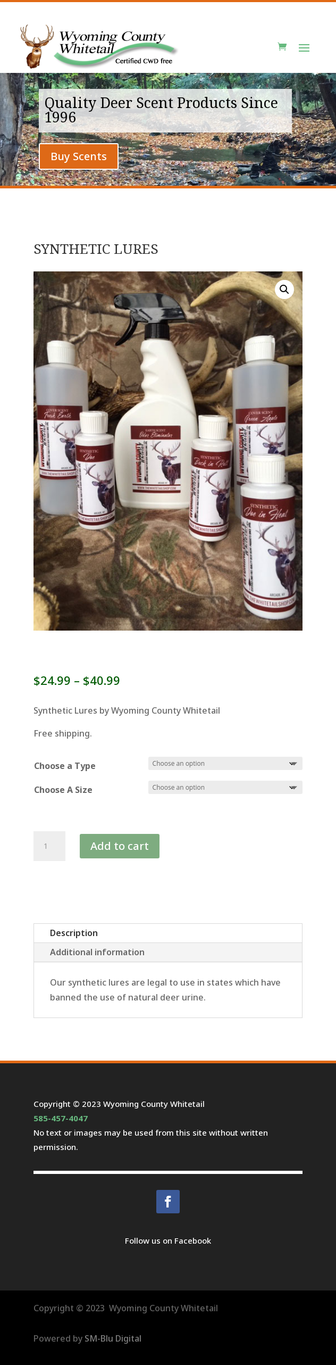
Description (74, 933)
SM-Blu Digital (113, 1338)
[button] (284, 289)
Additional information (97, 952)
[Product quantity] (49, 846)
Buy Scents (79, 156)
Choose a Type (65, 766)
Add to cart (119, 846)
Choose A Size (63, 790)
